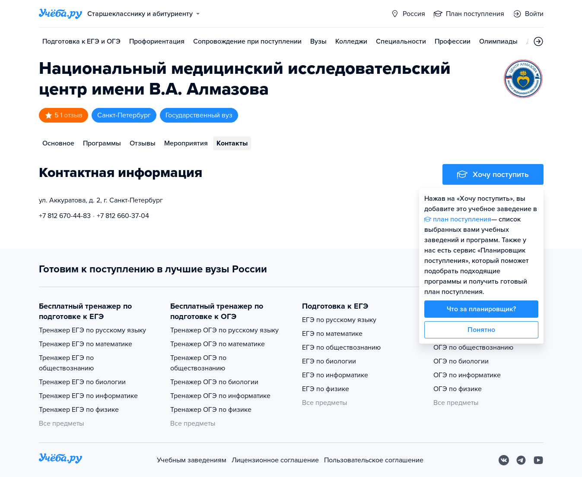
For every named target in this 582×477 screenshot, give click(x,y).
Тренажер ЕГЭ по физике (79, 409)
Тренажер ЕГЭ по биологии (82, 382)
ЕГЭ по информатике (335, 375)
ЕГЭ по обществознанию (341, 347)
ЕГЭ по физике (325, 389)
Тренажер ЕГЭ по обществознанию (66, 363)
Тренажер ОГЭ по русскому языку (224, 330)
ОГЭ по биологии (461, 361)
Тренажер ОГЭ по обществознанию (198, 363)
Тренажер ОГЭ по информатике (220, 396)
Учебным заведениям (191, 460)
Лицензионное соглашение (275, 460)
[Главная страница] (60, 14)
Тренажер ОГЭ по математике (217, 344)
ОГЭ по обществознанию (473, 347)
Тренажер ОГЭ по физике (210, 409)
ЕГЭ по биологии (329, 361)
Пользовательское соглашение (373, 460)
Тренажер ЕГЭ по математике (85, 344)
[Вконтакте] (504, 460)
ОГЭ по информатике (467, 375)
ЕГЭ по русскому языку (339, 320)
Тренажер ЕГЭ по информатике (88, 396)
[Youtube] (538, 460)
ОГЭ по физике (457, 389)
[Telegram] (521, 460)
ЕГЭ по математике (332, 333)
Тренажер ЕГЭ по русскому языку (92, 330)
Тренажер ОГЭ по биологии (214, 382)
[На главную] (60, 460)
